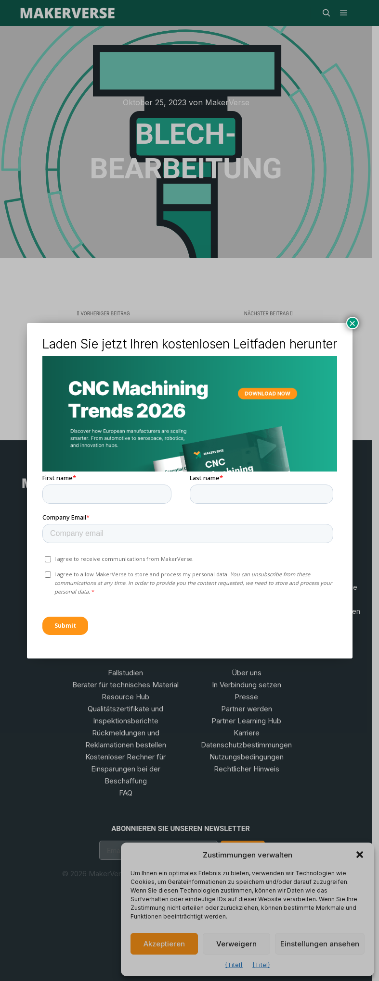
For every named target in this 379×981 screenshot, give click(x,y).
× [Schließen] (352, 322)
